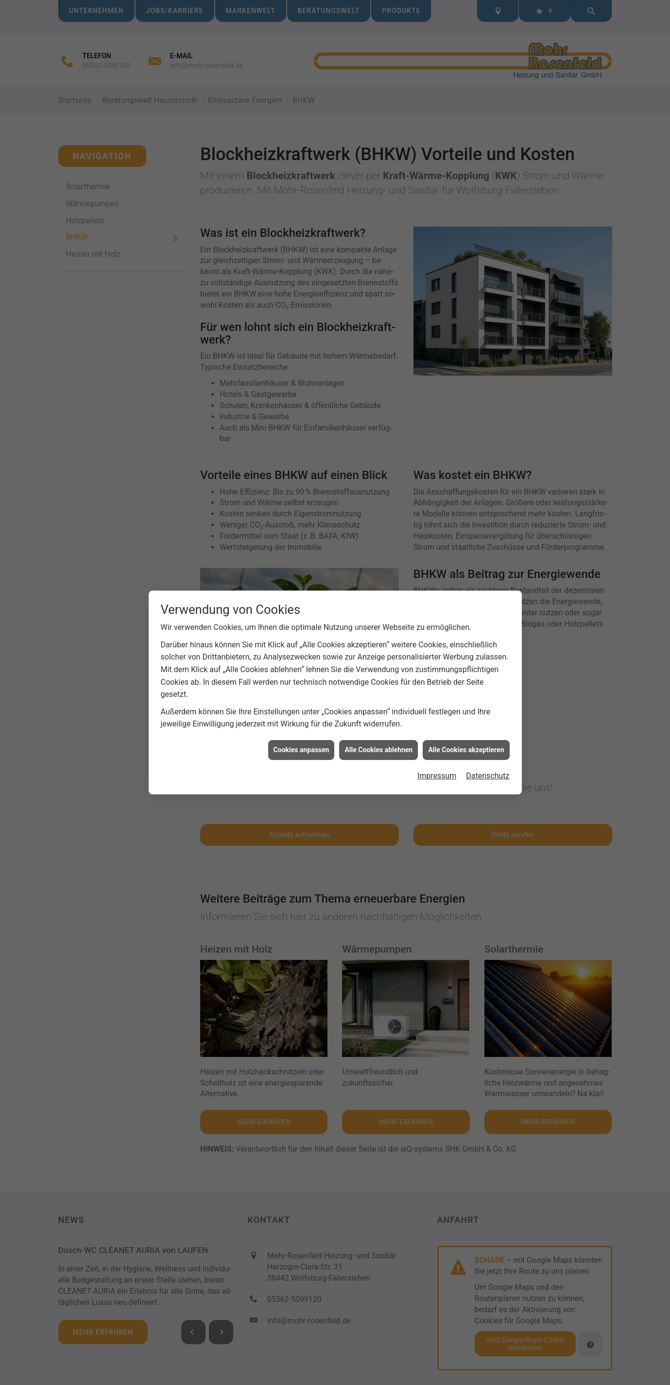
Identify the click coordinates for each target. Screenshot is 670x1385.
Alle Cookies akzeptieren (466, 745)
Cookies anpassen (301, 745)
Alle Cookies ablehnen (378, 745)
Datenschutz (487, 771)
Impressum (437, 771)
